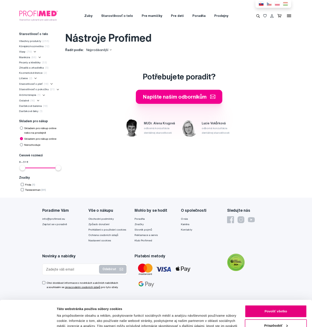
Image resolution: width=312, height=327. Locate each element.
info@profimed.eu (53, 218)
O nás (184, 218)
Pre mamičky (152, 15)
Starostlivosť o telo (117, 15)
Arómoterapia (30, 94)
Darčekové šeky (30, 111)
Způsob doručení (98, 224)
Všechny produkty (34, 41)
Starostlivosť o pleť (33, 83)
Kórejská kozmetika (34, 46)
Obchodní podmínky (101, 218)
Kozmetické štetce (33, 72)
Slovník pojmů (143, 229)
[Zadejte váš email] (71, 269)
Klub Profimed (143, 240)
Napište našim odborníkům (179, 96)
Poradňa (199, 15)
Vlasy (25, 51)
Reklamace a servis (146, 235)
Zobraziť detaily (69, 318)
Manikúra (27, 57)
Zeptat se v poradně (54, 224)
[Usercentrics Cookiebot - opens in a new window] (28, 318)
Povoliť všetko (276, 287)
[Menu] (289, 15)
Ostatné (27, 100)
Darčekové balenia (33, 105)
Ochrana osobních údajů (103, 235)
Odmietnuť (275, 315)
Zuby (88, 15)
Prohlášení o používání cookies (107, 229)
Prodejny (221, 15)
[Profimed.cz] (38, 15)
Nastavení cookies (99, 240)
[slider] (22, 168)
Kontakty (186, 229)
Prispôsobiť (276, 301)
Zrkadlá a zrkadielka (34, 67)
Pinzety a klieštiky (33, 62)
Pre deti (177, 15)
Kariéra (185, 224)
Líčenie (25, 78)
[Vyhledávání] (258, 15)
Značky (139, 224)
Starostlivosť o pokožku (37, 89)
